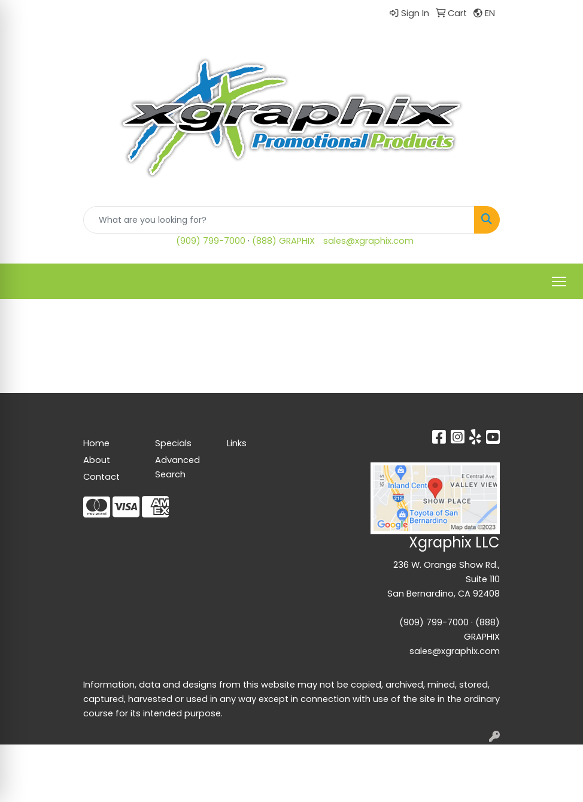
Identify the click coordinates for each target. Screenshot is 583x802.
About (96, 460)
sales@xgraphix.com (368, 241)
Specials (173, 443)
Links (237, 443)
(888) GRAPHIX (283, 241)
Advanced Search (177, 467)
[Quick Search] (279, 220)
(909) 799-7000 (210, 241)
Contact (101, 477)
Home (96, 443)
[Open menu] (559, 281)
